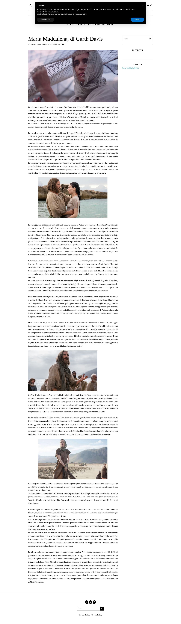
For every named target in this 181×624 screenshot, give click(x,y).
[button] (150, 38)
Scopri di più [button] (45, 20)
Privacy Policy (84, 615)
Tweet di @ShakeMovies (130, 68)
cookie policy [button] (53, 12)
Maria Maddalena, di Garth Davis (65, 39)
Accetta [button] (137, 20)
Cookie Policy (96, 615)
